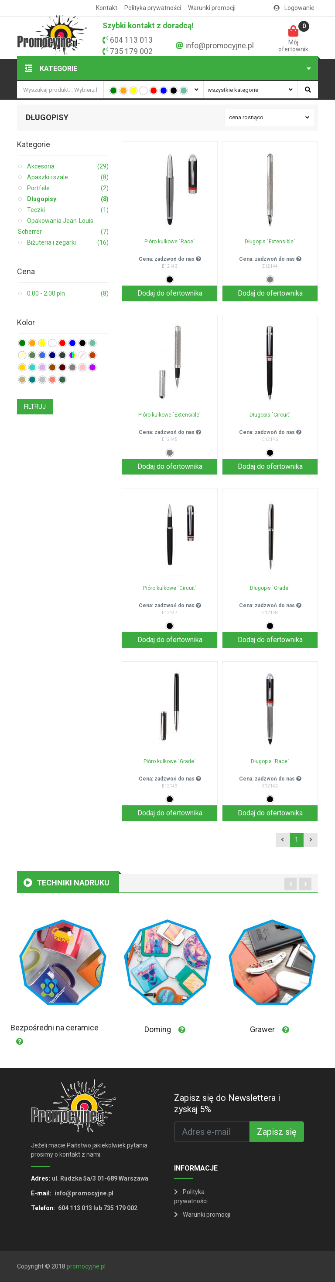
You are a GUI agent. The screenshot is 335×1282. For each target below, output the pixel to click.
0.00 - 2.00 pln (68, 293)
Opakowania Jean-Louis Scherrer (63, 227)
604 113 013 (131, 40)
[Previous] (282, 840)
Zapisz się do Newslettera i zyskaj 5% (227, 1103)
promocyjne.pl (86, 1266)
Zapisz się (277, 1132)
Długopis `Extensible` (270, 242)
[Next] (311, 840)
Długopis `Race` (270, 761)
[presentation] (290, 884)
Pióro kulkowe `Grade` (170, 761)
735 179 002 (131, 51)
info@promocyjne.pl (219, 45)
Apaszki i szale (68, 177)
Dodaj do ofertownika (169, 293)
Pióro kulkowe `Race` (169, 242)
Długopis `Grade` (270, 588)
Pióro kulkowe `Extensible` (169, 415)
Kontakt (106, 7)
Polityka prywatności (152, 7)
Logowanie (293, 7)
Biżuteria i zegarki (68, 242)
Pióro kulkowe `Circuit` (170, 588)
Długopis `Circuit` (270, 415)
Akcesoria (68, 166)
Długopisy (68, 199)
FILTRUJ (35, 406)
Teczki (68, 210)
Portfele (68, 188)
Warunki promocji (212, 7)
